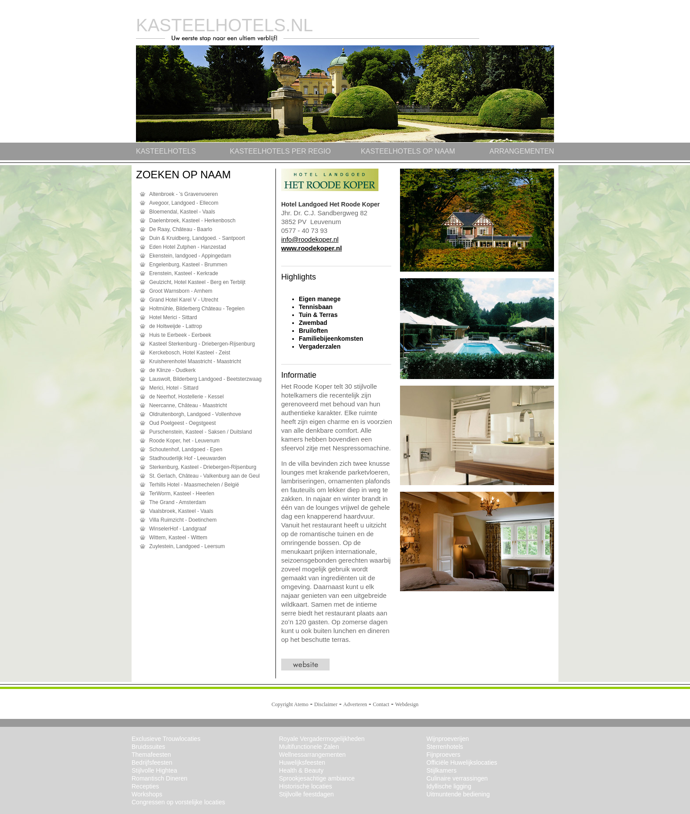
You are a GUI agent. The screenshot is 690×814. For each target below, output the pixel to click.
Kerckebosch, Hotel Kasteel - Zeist (189, 353)
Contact (381, 704)
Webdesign (406, 704)
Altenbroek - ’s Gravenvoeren (183, 194)
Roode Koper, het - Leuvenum (184, 441)
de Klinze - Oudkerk (172, 370)
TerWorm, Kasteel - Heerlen (181, 493)
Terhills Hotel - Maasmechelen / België (194, 485)
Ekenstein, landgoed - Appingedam (190, 256)
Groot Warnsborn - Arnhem (181, 291)
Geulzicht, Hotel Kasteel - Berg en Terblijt (197, 282)
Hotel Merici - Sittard (173, 317)
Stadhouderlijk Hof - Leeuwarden (187, 458)
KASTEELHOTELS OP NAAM (408, 151)
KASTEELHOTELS (166, 151)
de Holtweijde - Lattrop (175, 326)
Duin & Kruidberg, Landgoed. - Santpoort (197, 238)
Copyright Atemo (290, 704)
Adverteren (355, 704)
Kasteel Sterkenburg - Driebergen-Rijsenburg (202, 344)
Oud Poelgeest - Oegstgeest (182, 423)
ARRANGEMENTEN (521, 151)
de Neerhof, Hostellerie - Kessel (186, 397)
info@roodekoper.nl (309, 239)
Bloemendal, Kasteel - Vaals (182, 212)
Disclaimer (326, 704)
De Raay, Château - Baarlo (180, 229)
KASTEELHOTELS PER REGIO (280, 151)
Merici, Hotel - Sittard (173, 388)
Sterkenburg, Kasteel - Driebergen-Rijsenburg (202, 467)
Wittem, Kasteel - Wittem (178, 537)
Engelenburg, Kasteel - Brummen (188, 265)
